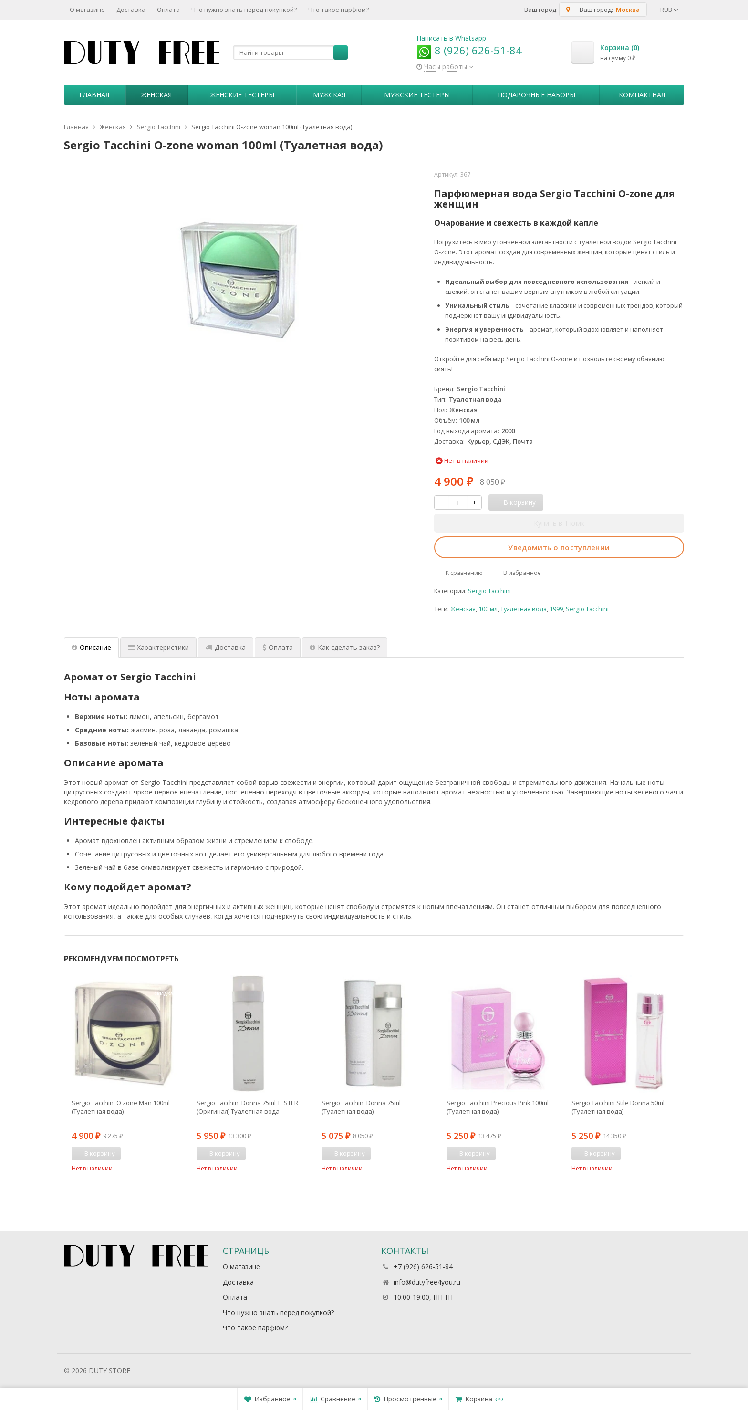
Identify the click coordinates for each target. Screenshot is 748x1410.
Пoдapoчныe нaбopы (536, 94)
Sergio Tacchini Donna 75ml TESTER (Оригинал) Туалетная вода (247, 1107)
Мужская (329, 94)
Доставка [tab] (226, 647)
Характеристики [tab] (158, 647)
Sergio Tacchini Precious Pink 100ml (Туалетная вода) (498, 1107)
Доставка (130, 9)
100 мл (488, 609)
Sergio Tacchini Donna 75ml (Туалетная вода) (361, 1107)
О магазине (87, 9)
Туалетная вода (523, 609)
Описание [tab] (91, 647)
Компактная (642, 94)
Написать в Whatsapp (451, 37)
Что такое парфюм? (338, 9)
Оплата (168, 9)
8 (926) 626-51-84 (469, 50)
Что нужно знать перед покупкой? (244, 9)
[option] (123, 1077)
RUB (669, 9)
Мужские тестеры (417, 94)
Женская (156, 94)
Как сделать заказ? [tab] (345, 647)
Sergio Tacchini (489, 591)
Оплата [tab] (277, 647)
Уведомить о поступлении (559, 547)
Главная (94, 94)
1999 (556, 609)
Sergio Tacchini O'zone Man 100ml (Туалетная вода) (121, 1107)
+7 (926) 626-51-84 (423, 1266)
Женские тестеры (242, 94)
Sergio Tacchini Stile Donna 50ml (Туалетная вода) (618, 1107)
